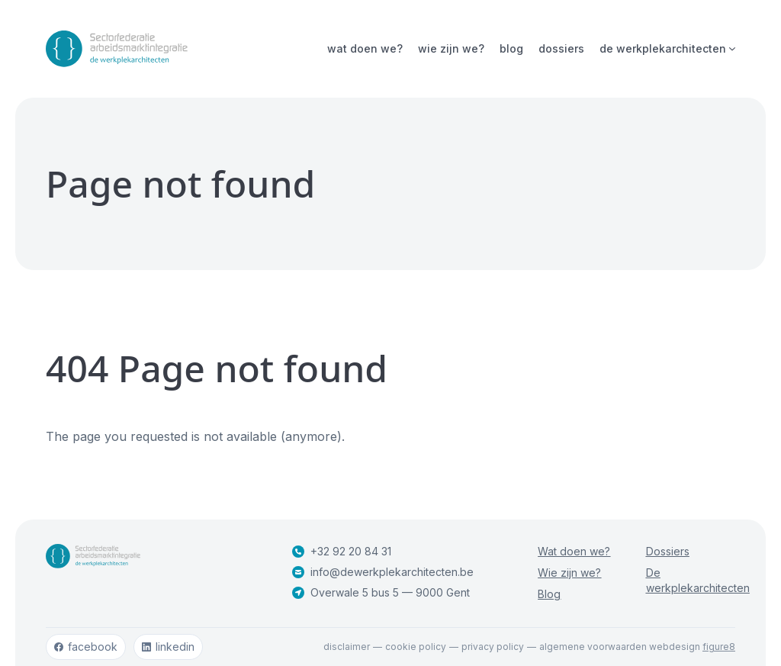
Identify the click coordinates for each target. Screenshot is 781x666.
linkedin (168, 646)
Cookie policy (415, 646)
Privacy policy (492, 646)
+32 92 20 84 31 (341, 551)
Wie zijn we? (451, 48)
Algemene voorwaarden (593, 646)
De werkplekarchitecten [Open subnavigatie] (667, 48)
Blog (511, 48)
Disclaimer (346, 646)
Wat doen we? (365, 48)
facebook (85, 646)
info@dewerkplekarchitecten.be (383, 571)
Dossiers (561, 48)
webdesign (692, 646)
